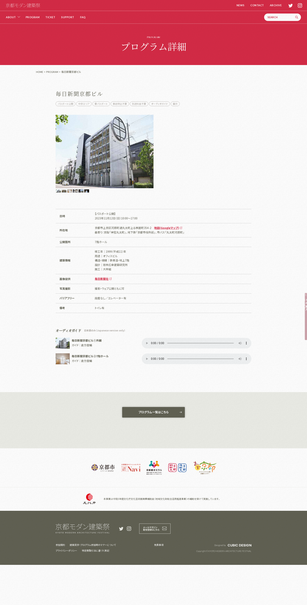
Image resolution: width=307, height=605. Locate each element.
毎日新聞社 (101, 317)
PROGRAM (33, 17)
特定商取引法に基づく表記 (95, 590)
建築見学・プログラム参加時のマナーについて (93, 585)
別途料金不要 (139, 103)
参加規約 (60, 585)
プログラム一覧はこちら (153, 451)
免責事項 (158, 585)
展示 (175, 103)
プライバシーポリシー (66, 590)
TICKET (50, 17)
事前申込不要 (120, 103)
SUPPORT (67, 17)
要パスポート (101, 103)
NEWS (239, 5)
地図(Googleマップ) (166, 266)
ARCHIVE (274, 5)
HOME (39, 72)
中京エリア (83, 103)
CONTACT (255, 5)
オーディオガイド (159, 103)
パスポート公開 (65, 103)
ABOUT (11, 17)
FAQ (83, 17)
